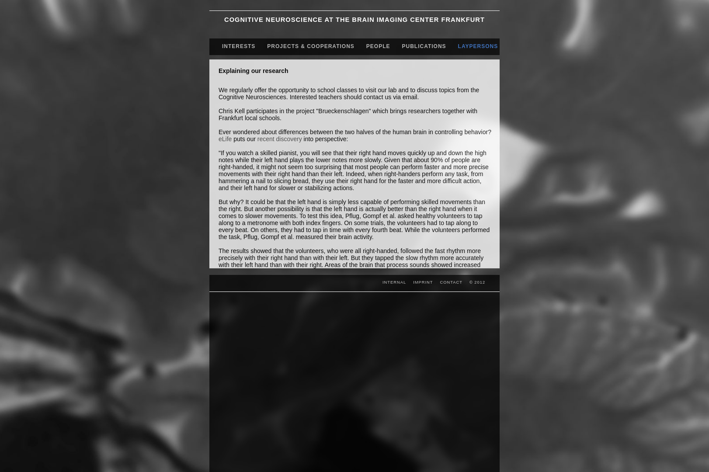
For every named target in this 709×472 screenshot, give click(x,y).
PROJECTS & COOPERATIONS (310, 46)
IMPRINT (423, 282)
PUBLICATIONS (424, 46)
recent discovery (279, 138)
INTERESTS (238, 46)
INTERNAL (394, 282)
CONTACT (451, 282)
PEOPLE (378, 46)
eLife (225, 138)
